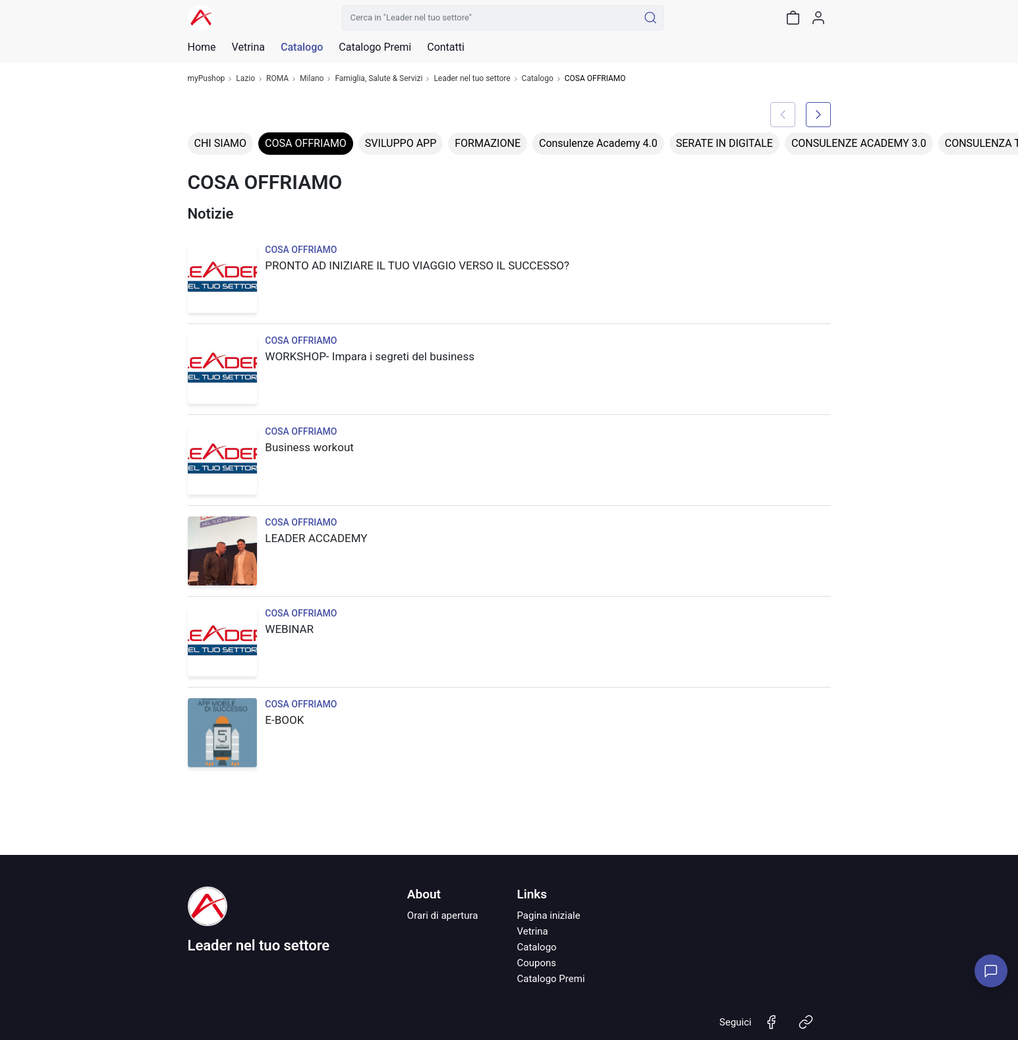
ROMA (277, 78)
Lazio (245, 78)
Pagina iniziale (548, 915)
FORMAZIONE (488, 143)
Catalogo (302, 47)
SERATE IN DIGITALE (724, 143)
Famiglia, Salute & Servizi (378, 78)
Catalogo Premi (550, 979)
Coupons (536, 963)
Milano (312, 78)
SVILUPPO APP (400, 143)
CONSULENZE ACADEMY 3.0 (858, 143)
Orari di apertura (442, 915)
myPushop (206, 78)
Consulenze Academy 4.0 (598, 143)
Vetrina (532, 931)
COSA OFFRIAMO (306, 143)
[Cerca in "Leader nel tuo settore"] (490, 17)
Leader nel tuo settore (472, 78)
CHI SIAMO (220, 143)
